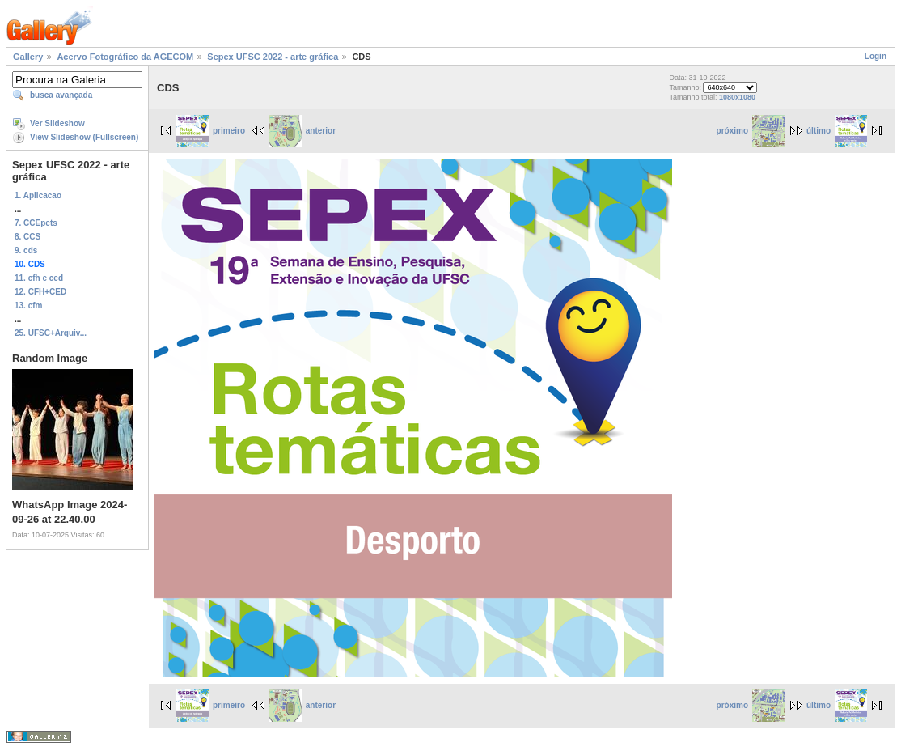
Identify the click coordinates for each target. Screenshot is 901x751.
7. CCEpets (36, 223)
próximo (751, 130)
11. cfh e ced (39, 278)
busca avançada (61, 95)
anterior (302, 130)
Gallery (28, 57)
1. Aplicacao (38, 195)
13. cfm (28, 305)
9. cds (26, 250)
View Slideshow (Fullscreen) (84, 137)
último (836, 130)
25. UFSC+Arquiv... (51, 333)
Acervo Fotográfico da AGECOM (125, 57)
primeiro (210, 130)
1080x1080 (737, 97)
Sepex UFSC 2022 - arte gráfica (272, 57)
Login (875, 56)
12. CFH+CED (40, 291)
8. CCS (27, 236)
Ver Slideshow (57, 123)
